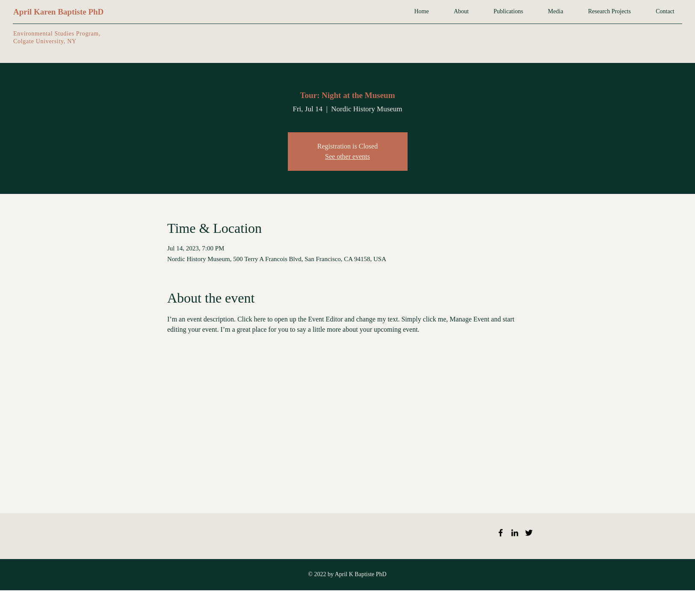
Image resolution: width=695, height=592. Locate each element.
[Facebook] (501, 533)
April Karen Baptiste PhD (58, 11)
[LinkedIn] (515, 533)
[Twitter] (529, 533)
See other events (347, 156)
